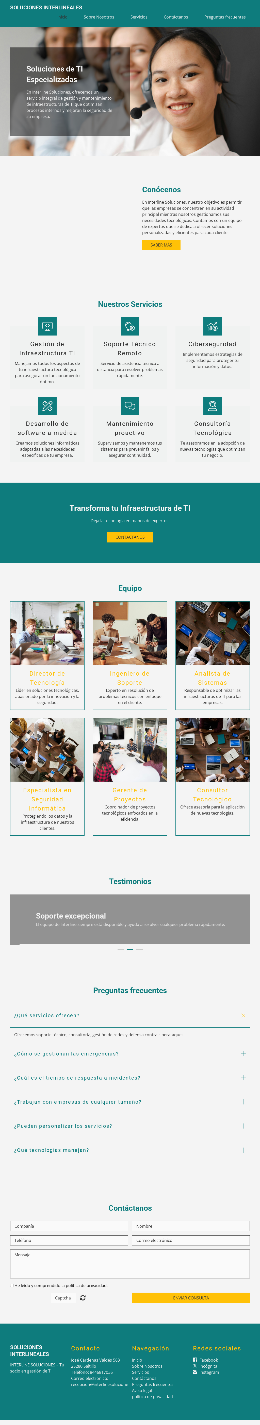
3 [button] (139, 954)
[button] (130, 1021)
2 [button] (130, 954)
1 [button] (121, 954)
